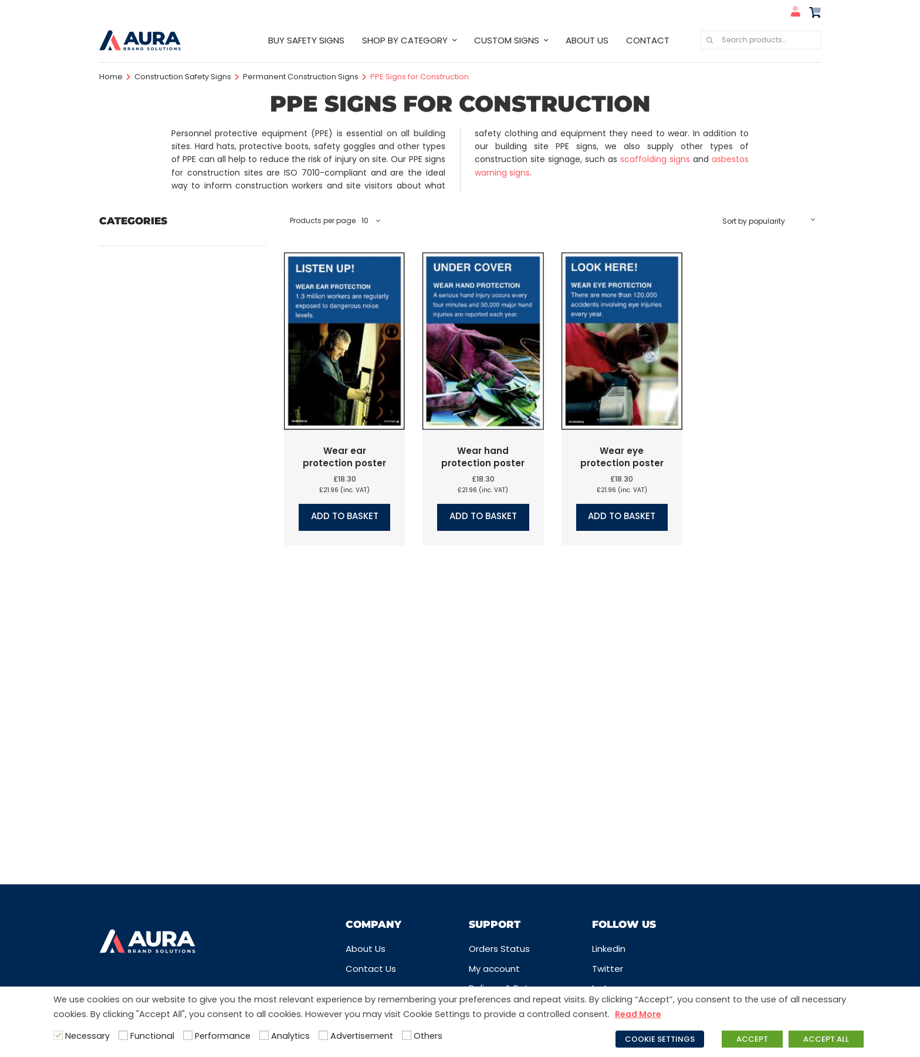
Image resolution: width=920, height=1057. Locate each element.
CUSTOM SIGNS (506, 40)
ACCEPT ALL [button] (826, 1039)
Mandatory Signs (135, 563)
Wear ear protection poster (344, 457)
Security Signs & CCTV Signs (160, 764)
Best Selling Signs (136, 248)
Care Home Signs (137, 269)
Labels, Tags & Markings (150, 542)
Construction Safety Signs (182, 76)
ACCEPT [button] (752, 1039)
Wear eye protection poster (622, 457)
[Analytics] (264, 1035)
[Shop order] (768, 221)
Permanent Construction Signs (300, 76)
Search (709, 40)
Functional (152, 1036)
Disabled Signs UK (137, 377)
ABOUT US (587, 40)
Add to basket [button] (344, 516)
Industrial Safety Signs (147, 499)
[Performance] (187, 1035)
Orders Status (499, 948)
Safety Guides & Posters (152, 721)
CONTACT (647, 40)
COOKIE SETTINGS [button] (660, 1039)
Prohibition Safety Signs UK (157, 642)
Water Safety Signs (141, 829)
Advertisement (361, 1036)
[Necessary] (58, 1035)
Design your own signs (147, 355)
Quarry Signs (126, 664)
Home (111, 76)
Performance (223, 1036)
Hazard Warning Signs (146, 477)
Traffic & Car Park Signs (149, 807)
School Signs (126, 743)
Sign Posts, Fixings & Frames (159, 786)
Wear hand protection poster (483, 457)
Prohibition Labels (137, 621)
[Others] (406, 1035)
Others (428, 1036)
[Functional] (123, 1035)
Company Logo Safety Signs (161, 291)
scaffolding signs (655, 159)
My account (494, 968)
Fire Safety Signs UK (141, 398)
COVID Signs (125, 334)
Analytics (290, 1036)
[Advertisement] (323, 1035)
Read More (638, 1014)
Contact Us (371, 968)
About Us (365, 948)
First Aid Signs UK (135, 419)
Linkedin (608, 948)
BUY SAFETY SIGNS (306, 40)
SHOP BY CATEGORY (405, 40)
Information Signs (137, 520)
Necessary (87, 1036)
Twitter (607, 968)
